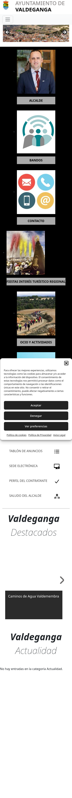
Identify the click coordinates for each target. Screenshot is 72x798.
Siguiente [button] (64, 32)
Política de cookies (16, 435)
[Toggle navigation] (7, 19)
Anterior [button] (8, 32)
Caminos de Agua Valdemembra (33, 596)
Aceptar (36, 405)
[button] (66, 363)
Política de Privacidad (39, 435)
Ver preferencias (36, 426)
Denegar (36, 416)
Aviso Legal (59, 435)
